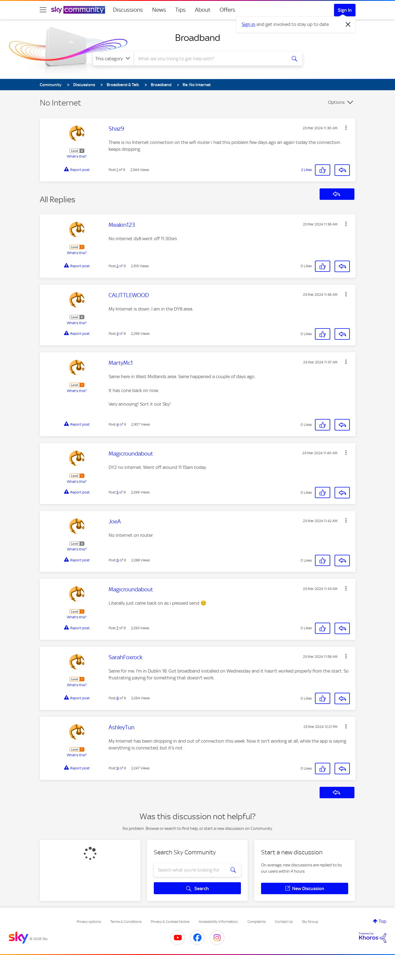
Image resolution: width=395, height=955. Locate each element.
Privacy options (89, 922)
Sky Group (310, 922)
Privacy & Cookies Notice (170, 922)
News (159, 10)
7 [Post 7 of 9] (117, 628)
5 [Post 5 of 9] (117, 492)
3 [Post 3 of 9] (117, 334)
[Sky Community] (78, 10)
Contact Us (284, 922)
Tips (180, 10)
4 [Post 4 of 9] (118, 424)
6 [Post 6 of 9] (118, 560)
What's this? (77, 156)
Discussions (128, 10)
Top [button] (382, 921)
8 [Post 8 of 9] (118, 698)
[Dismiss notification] (348, 24)
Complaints (256, 922)
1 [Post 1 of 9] (117, 170)
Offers (227, 10)
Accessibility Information (218, 922)
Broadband (197, 37)
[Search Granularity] (113, 58)
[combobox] (209, 58)
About (202, 10)
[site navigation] (43, 9)
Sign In (345, 10)
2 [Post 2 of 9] (117, 266)
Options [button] (336, 102)
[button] (346, 127)
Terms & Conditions (126, 922)
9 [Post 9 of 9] (118, 768)
